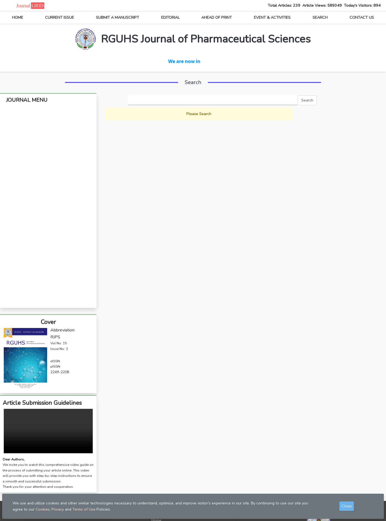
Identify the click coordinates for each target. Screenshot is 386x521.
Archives (48, 157)
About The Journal (48, 113)
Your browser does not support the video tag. (48, 367)
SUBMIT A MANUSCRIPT (117, 17)
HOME (17, 17)
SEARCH (320, 17)
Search (307, 100)
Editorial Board (48, 126)
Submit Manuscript (167, 464)
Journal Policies (48, 170)
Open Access (48, 222)
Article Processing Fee (48, 196)
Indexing (48, 209)
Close (347, 506)
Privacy (157, 482)
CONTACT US (362, 17)
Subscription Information (48, 183)
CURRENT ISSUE (59, 17)
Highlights (48, 234)
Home (156, 456)
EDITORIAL (170, 17)
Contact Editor (163, 474)
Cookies (43, 509)
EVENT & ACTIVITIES (272, 17)
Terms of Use (83, 509)
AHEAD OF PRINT (216, 17)
